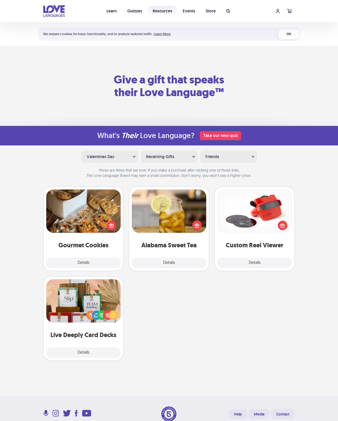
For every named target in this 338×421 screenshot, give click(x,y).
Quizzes (134, 11)
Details (84, 263)
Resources (162, 11)
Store (211, 11)
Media (259, 414)
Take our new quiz (220, 135)
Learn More (162, 34)
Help (238, 414)
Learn (111, 11)
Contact (282, 414)
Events (189, 11)
